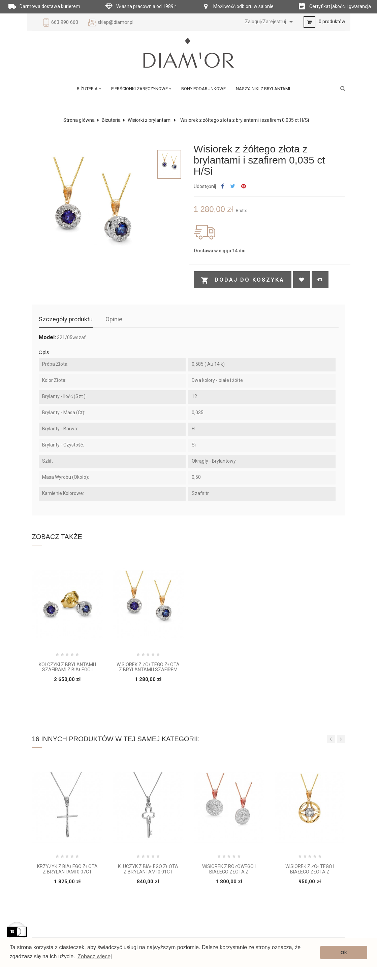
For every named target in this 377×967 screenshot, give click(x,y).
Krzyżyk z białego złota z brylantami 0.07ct (67, 869)
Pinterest (243, 186)
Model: (47, 337)
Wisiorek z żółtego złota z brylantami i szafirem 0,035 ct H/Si (148, 667)
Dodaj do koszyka (242, 280)
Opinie (113, 319)
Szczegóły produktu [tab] (66, 319)
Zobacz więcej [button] (94, 956)
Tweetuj (232, 186)
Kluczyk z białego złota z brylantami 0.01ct (148, 869)
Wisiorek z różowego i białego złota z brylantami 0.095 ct (229, 869)
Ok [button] (344, 952)
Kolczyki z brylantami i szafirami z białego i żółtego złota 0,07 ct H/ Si (67, 667)
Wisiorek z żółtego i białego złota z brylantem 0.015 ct (309, 869)
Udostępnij (222, 186)
